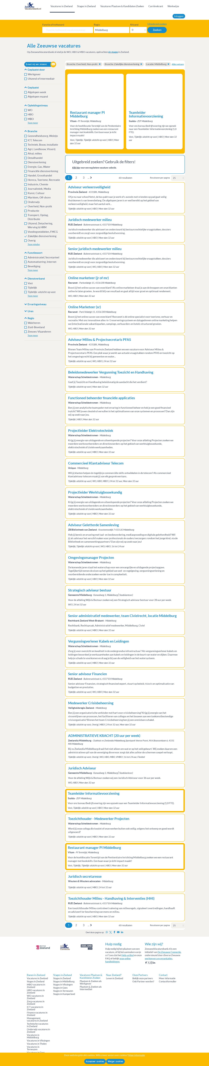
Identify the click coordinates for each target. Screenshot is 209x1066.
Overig (32, 240)
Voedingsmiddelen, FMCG (43, 231)
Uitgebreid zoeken (157, 24)
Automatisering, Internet (42, 261)
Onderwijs (34, 202)
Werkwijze (173, 6)
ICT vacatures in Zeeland (35, 1008)
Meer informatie (167, 978)
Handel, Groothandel (40, 175)
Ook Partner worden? (143, 981)
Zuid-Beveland (36, 327)
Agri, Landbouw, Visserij (41, 149)
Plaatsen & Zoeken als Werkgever (91, 982)
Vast (30, 283)
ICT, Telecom (35, 140)
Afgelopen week (37, 92)
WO (30, 110)
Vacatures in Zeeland (62, 6)
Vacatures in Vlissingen (38, 1040)
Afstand (134, 24)
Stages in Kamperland (64, 994)
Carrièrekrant (155, 6)
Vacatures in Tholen (37, 1044)
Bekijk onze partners (142, 978)
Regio (97, 24)
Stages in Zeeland (86, 6)
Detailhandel (35, 157)
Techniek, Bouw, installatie (43, 144)
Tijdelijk (32, 287)
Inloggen (178, 16)
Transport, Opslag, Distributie (38, 217)
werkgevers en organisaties (158, 958)
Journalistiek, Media (39, 188)
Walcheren (34, 322)
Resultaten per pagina (160, 178)
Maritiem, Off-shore (39, 197)
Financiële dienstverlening (43, 171)
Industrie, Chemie (38, 184)
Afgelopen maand (38, 96)
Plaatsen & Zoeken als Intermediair (91, 988)
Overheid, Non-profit (40, 206)
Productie (33, 210)
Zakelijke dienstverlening (42, 236)
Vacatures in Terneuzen (33, 1048)
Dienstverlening (37, 162)
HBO (30, 114)
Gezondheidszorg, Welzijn (43, 136)
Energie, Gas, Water (39, 166)
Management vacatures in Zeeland (37, 1019)
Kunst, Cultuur (36, 193)
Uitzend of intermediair (41, 78)
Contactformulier (167, 981)
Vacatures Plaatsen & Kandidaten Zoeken (122, 6)
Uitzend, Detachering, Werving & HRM (40, 225)
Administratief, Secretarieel (43, 257)
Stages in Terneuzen (63, 991)
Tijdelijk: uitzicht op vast (42, 292)
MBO (31, 119)
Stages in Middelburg (64, 981)
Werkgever (34, 74)
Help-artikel (127, 955)
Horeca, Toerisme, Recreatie (44, 179)
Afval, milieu (35, 153)
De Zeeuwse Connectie (169, 952)
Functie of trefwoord (53, 24)
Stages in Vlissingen (63, 984)
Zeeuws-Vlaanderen (39, 331)
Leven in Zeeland (114, 978)
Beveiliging (34, 266)
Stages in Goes (60, 988)
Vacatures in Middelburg (33, 1036)
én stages (113, 52)
